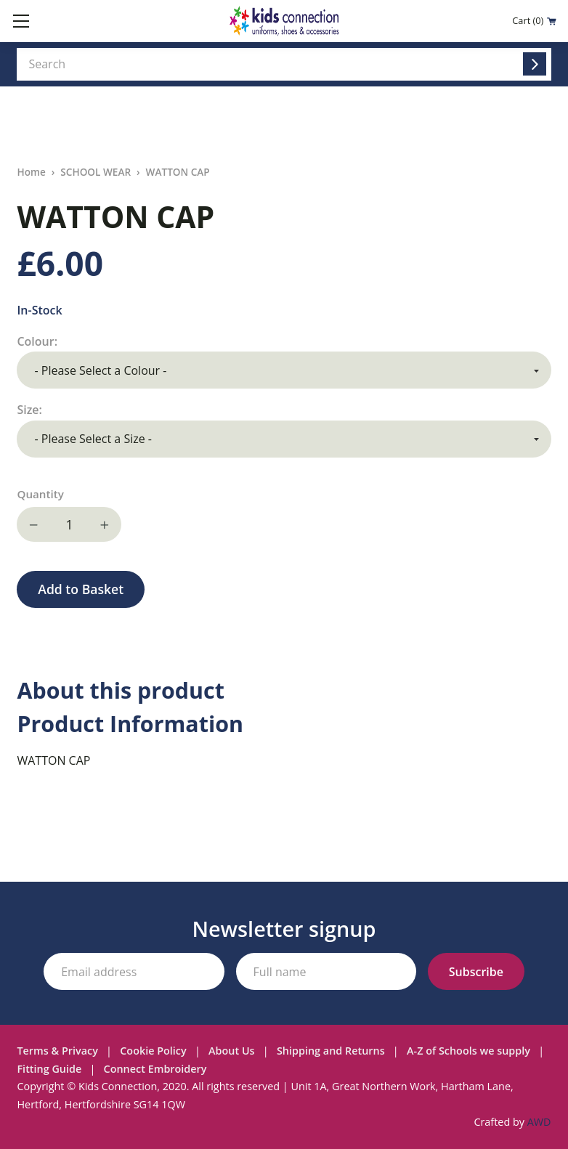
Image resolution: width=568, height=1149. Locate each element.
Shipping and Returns (331, 1050)
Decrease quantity (34, 524)
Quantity (40, 494)
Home (31, 172)
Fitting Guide (49, 1069)
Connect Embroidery (155, 1069)
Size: (31, 410)
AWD (539, 1122)
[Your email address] (134, 971)
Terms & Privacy (57, 1050)
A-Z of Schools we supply (468, 1050)
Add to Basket (80, 589)
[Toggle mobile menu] (21, 21)
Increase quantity (103, 524)
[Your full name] (326, 971)
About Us (231, 1050)
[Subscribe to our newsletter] (476, 971)
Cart (534, 21)
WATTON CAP (178, 172)
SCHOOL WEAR (95, 172)
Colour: (38, 341)
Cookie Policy (153, 1050)
